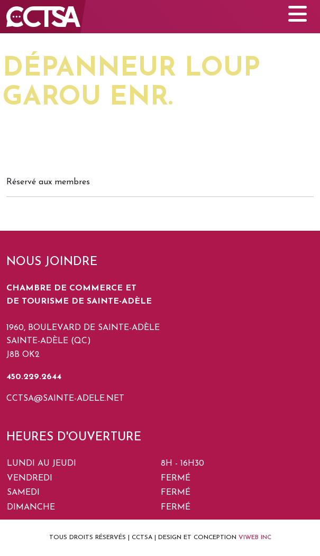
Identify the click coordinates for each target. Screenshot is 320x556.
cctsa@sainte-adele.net (65, 398)
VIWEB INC (255, 537)
